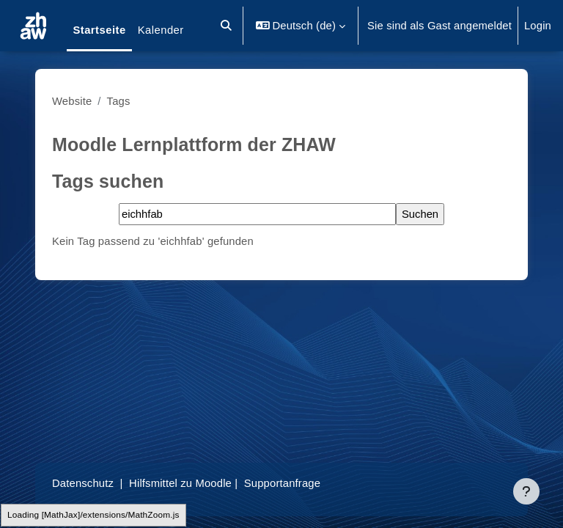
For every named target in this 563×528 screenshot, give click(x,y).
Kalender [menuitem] (161, 30)
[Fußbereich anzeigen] (526, 491)
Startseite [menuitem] (99, 30)
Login (537, 26)
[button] (226, 25)
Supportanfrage (282, 483)
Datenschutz (83, 483)
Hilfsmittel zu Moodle (180, 483)
